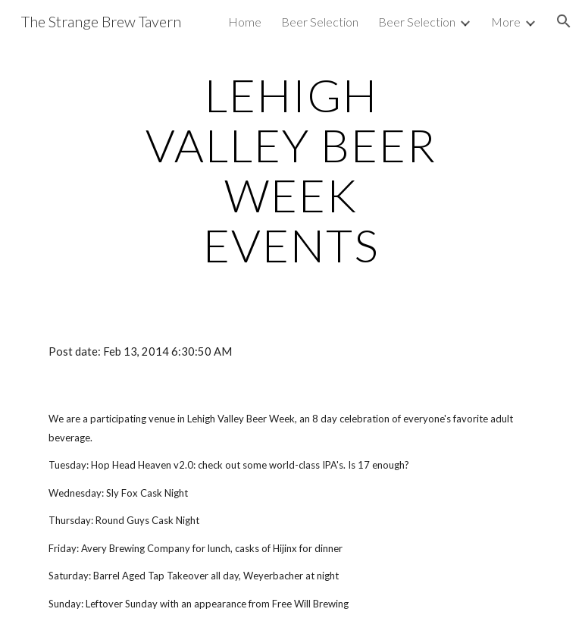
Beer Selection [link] (319, 21)
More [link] (506, 21)
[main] (290, 170)
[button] (564, 21)
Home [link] (244, 21)
